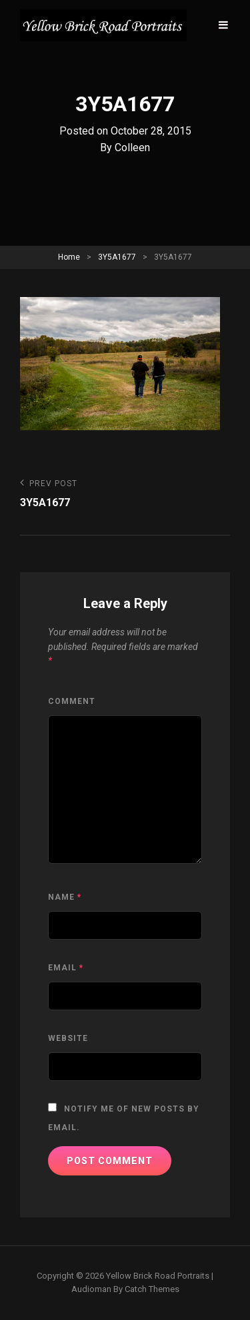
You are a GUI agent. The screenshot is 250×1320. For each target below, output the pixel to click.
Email (65, 967)
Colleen (132, 147)
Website (68, 1038)
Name (64, 897)
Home (69, 257)
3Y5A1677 (117, 257)
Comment (71, 701)
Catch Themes (152, 1289)
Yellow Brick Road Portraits (157, 1276)
